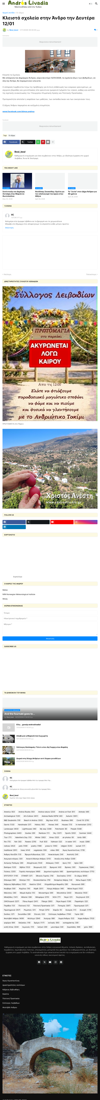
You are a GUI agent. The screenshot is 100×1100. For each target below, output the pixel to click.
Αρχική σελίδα (9, 13)
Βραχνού (55, 867)
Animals (84, 812)
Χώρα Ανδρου (86, 918)
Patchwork (61, 829)
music (85, 841)
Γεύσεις (10, 871)
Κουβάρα (10, 888)
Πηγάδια (9, 905)
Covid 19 (83, 820)
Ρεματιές (30, 910)
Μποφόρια (42, 897)
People (76, 829)
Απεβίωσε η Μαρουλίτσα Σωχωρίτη (32, 736)
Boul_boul (20, 151)
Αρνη (67, 863)
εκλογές (53, 922)
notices (9, 846)
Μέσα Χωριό (75, 888)
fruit (43, 841)
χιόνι (88, 927)
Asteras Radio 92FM (52, 816)
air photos (68, 837)
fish (18, 841)
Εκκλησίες (64, 876)
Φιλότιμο (34, 918)
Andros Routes (27, 812)
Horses (53, 824)
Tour (8, 837)
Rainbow (44, 833)
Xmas (54, 837)
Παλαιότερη (91, 274)
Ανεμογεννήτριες (13, 858)
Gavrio (9, 824)
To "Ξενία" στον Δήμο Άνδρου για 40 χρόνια (82, 192)
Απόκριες (52, 863)
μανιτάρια (57, 927)
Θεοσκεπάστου (41, 880)
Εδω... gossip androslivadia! (28, 724)
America (9, 812)
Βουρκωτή (40, 867)
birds (81, 837)
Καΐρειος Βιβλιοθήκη (15, 884)
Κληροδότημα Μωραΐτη (56, 884)
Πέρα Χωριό (63, 901)
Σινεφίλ (85, 910)
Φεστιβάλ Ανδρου (14, 918)
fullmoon (56, 841)
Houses (67, 824)
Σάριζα (57, 910)
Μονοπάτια (64, 893)
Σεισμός (71, 910)
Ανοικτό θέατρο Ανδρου (38, 858)
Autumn (71, 816)
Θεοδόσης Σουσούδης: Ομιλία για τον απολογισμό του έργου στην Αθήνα (49, 193)
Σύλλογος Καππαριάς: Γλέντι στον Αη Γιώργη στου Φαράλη (42, 747)
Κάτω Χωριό (83, 880)
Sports (70, 833)
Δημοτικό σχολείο (53, 871)
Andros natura (46, 812)
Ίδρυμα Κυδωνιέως (35, 854)
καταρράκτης (70, 922)
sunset (80, 846)
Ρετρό (44, 910)
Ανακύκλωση (55, 854)
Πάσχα (47, 901)
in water (71, 841)
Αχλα (78, 863)
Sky (57, 833)
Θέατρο (24, 880)
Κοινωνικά (78, 884)
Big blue (52, 820)
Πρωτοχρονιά (12, 910)
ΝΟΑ (57, 897)
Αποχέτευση (34, 863)
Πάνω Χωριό (30, 901)
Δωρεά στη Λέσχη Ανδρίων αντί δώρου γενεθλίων (38, 758)
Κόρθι (38, 888)
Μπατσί (26, 897)
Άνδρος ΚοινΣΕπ (12, 854)
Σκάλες (9, 914)
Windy (5, 599)
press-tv (51, 846)
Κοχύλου (24, 888)
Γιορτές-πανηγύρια (29, 871)
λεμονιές (28, 927)
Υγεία (79, 914)
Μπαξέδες (11, 897)
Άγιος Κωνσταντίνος (74, 850)
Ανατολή (72, 854)
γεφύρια (9, 922)
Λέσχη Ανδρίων (55, 888)
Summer (85, 833)
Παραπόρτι (81, 901)
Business (67, 820)
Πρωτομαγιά (81, 905)
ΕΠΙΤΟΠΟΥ (11, 876)
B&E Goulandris (12, 820)
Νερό (68, 897)
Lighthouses (29, 829)
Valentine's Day (23, 837)
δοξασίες (24, 922)
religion (66, 846)
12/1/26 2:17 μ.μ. (16, 217)
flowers (30, 841)
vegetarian (40, 850)
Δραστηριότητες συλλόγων (80, 871)
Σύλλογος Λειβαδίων (60, 914)
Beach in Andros (33, 820)
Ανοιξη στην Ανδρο (64, 858)
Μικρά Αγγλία (27, 893)
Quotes (30, 833)
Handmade (24, 824)
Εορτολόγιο (17, 577)
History (40, 824)
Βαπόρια (10, 867)
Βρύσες (70, 867)
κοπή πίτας (11, 927)
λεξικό (42, 927)
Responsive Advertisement (50, 42)
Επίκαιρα (10, 880)
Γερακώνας (86, 867)
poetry (36, 846)
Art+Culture (31, 816)
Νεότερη (7, 274)
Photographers (13, 833)
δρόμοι (39, 922)
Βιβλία (25, 867)
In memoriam (83, 824)
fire (7, 841)
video (54, 850)
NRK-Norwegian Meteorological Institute (19, 594)
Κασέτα (35, 884)
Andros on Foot (67, 812)
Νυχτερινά (82, 897)
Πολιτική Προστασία (43, 905)
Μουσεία (81, 893)
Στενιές (39, 914)
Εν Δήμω (20, 13)
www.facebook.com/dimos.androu (18, 111)
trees (25, 850)
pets (23, 846)
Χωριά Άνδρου (66, 918)
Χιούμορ (49, 918)
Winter (40, 837)
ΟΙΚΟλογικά (11, 901)
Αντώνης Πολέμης (13, 863)
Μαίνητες (10, 893)
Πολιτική (24, 905)
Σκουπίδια (24, 914)
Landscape (11, 829)
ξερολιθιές (73, 927)
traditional (10, 850)
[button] (3, 4)
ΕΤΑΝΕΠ (27, 876)
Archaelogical (12, 816)
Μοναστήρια (46, 893)
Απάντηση (9, 228)
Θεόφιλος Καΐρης (63, 880)
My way (46, 829)
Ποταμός (64, 905)
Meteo (5, 590)
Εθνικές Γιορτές (44, 876)
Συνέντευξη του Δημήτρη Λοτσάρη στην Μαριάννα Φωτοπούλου (14, 193)
